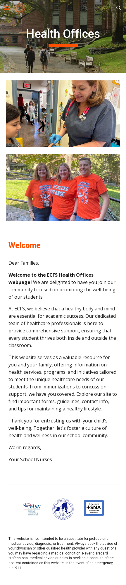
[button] (7, 8)
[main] (63, 36)
